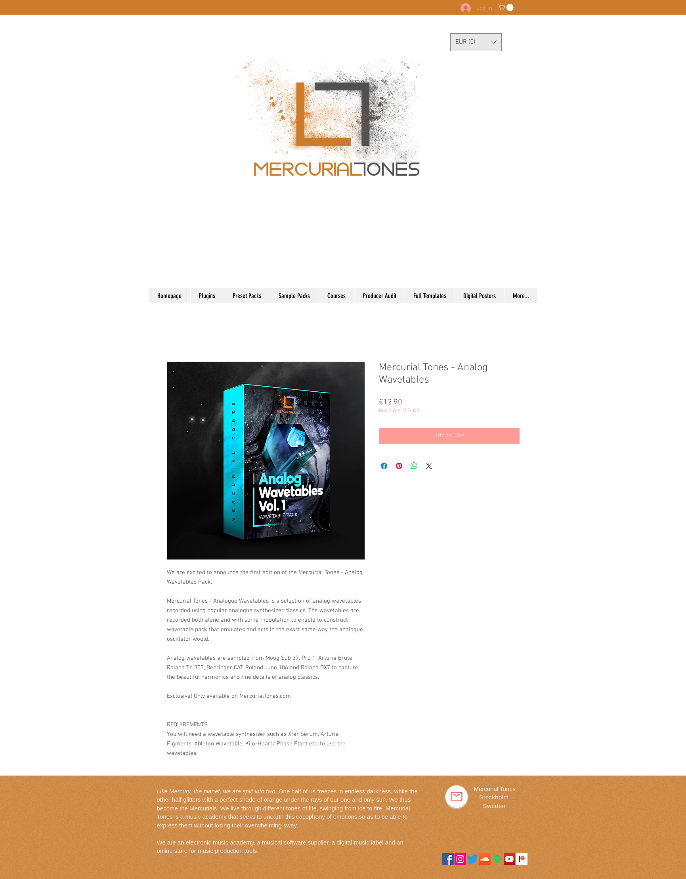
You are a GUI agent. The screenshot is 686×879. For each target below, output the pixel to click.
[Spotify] (497, 859)
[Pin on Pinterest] (399, 466)
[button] (506, 7)
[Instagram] (460, 859)
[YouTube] (509, 859)
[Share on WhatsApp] (414, 466)
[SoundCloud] (485, 859)
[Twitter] (472, 859)
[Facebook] (448, 859)
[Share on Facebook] (384, 466)
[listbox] (476, 42)
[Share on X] (429, 466)
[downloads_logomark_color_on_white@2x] (521, 859)
